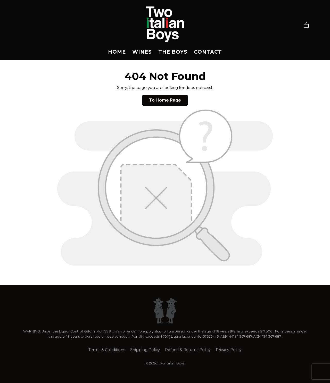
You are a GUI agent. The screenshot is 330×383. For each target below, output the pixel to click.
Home (117, 52)
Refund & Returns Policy (188, 349)
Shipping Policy (145, 349)
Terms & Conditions (106, 349)
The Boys (172, 52)
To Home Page (165, 100)
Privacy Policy (229, 349)
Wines (142, 52)
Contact (208, 52)
